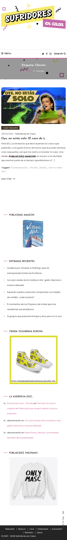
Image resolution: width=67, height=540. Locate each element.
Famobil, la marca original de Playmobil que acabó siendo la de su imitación (32, 408)
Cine (31, 529)
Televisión (10, 529)
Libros (40, 532)
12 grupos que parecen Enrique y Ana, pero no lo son (34, 316)
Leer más (8, 178)
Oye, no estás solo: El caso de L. (23, 138)
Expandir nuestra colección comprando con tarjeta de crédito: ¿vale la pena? (33, 295)
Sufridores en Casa (25, 133)
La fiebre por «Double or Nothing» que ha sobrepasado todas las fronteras (28, 270)
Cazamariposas (19, 167)
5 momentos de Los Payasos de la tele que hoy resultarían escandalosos (31, 307)
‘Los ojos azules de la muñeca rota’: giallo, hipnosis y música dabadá (34, 283)
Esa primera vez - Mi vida (20, 403)
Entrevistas (43, 529)
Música (22, 529)
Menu (6, 53)
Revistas (29, 532)
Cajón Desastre (10, 127)
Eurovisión (57, 529)
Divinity (43, 167)
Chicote (33, 167)
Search (60, 53)
